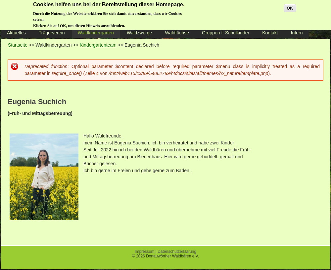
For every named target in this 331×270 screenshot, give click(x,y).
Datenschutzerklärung (177, 251)
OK (290, 5)
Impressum (144, 251)
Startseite (17, 45)
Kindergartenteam (98, 45)
